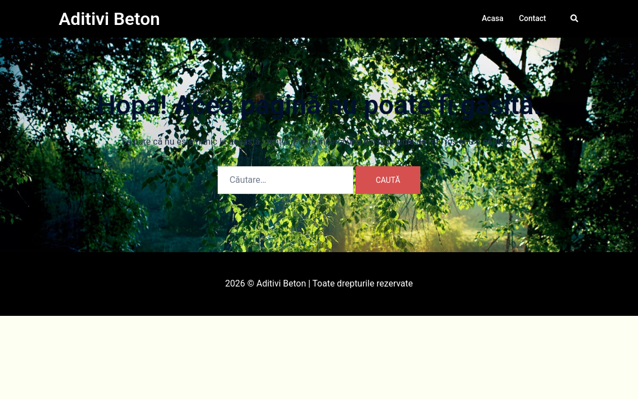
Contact (532, 18)
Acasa (492, 18)
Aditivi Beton (109, 18)
